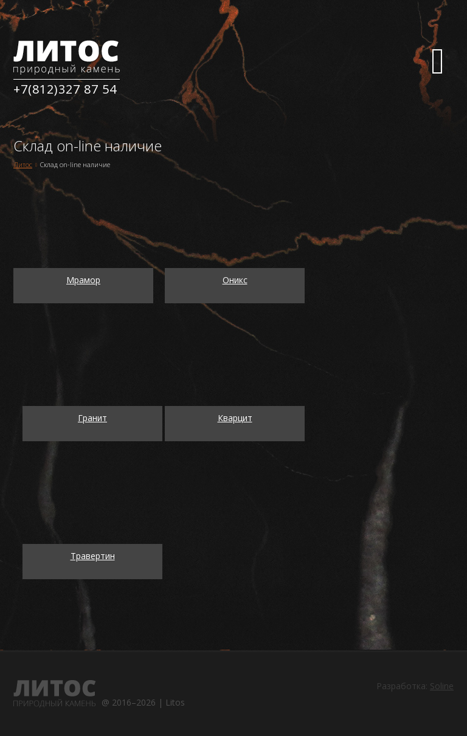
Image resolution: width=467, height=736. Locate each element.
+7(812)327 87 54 (65, 89)
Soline (442, 686)
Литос (22, 164)
